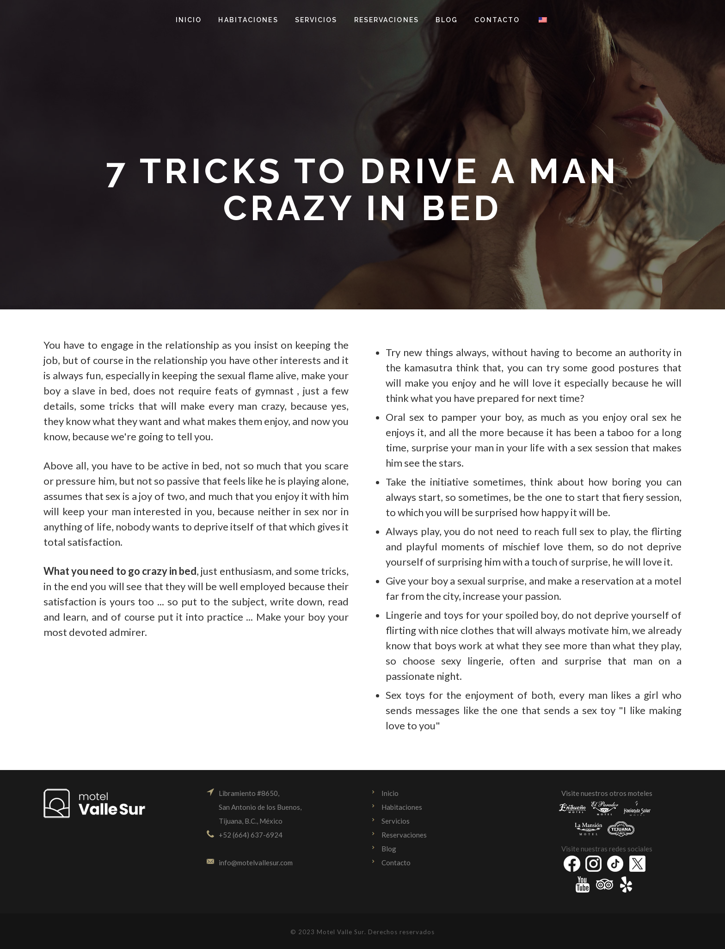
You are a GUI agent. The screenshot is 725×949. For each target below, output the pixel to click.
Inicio (390, 793)
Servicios (395, 821)
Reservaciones (404, 835)
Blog (388, 848)
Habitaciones (401, 807)
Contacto (396, 862)
